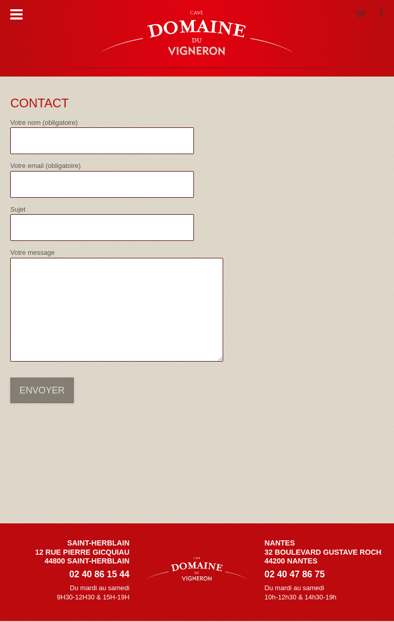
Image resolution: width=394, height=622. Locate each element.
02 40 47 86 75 (295, 574)
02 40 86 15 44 (99, 574)
